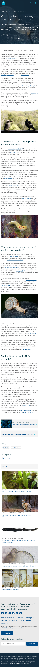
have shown (26, 198)
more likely (14, 152)
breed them (8, 178)
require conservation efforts (16, 260)
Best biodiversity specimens (10, 589)
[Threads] (17, 613)
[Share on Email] (19, 38)
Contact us (7, 633)
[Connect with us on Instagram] (6, 613)
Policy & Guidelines (25, 620)
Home (2, 11)
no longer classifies (12, 58)
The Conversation (26, 411)
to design (26, 405)
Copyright (29, 618)
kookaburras (25, 75)
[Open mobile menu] (30, 3)
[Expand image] (19, 120)
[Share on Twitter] (11, 38)
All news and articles (20, 11)
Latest (4, 466)
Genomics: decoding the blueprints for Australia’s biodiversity (16, 516)
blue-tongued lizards (8, 75)
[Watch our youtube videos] (20, 613)
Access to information (7, 618)
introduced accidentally (11, 267)
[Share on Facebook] (8, 38)
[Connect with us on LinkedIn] (9, 613)
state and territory (32, 280)
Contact (4, 34)
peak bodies (32, 333)
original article (28, 412)
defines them (13, 185)
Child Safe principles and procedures (13, 628)
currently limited (6, 285)
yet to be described (12, 256)
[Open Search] (35, 3)
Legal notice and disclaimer (9, 620)
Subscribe (32, 643)
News (10, 11)
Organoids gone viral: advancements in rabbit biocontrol (19, 566)
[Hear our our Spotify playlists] (13, 613)
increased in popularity (15, 149)
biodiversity (6, 447)
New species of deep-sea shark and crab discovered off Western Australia (18, 541)
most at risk (27, 350)
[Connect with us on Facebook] (2, 613)
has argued (34, 93)
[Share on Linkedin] (15, 38)
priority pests (20, 271)
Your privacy (4, 623)
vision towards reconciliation (20, 663)
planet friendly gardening (27, 86)
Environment (6, 458)
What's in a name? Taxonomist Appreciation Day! (16, 491)
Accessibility (20, 618)
